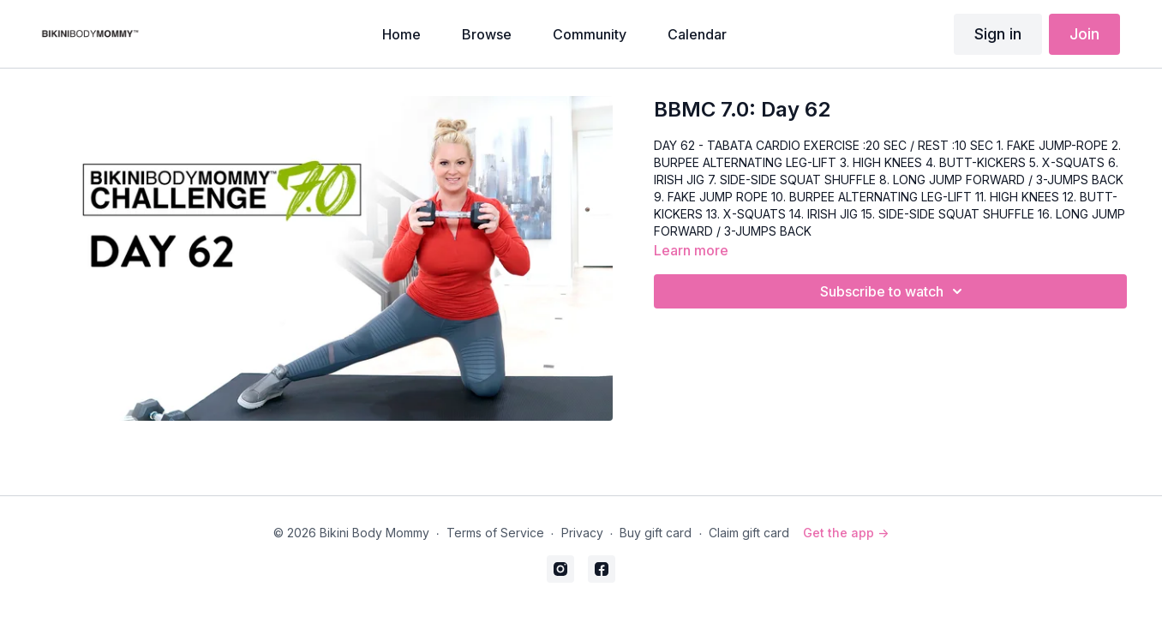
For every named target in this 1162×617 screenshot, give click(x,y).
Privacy (582, 532)
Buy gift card (656, 532)
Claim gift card (749, 532)
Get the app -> (846, 532)
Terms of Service (495, 532)
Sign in (997, 34)
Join (1084, 34)
